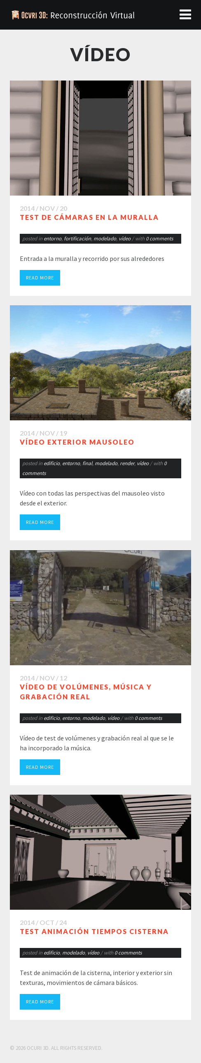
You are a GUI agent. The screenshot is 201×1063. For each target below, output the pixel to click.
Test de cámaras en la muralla (89, 217)
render (127, 463)
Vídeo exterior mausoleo (77, 442)
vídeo (125, 238)
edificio (52, 463)
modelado (104, 238)
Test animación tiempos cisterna (94, 931)
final (87, 463)
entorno (52, 238)
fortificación (77, 238)
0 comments (159, 238)
